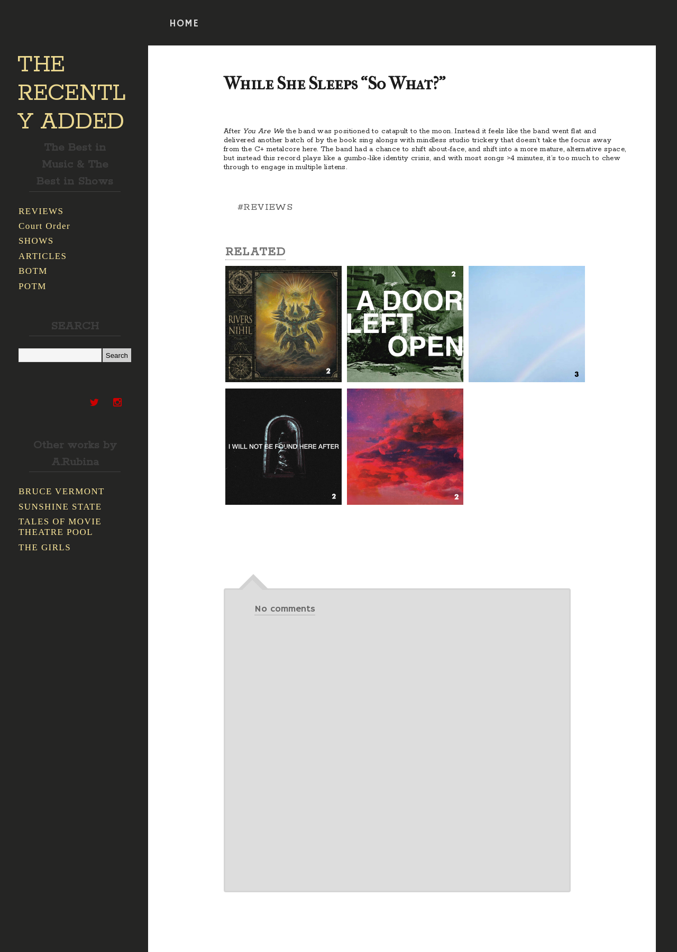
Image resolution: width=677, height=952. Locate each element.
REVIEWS (41, 211)
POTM (33, 286)
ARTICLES (43, 256)
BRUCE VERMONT (62, 491)
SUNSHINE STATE (60, 507)
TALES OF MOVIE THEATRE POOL (60, 526)
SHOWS (36, 241)
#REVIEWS (264, 207)
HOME (184, 23)
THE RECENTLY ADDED (71, 93)
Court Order (44, 226)
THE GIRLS (45, 547)
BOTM (33, 271)
